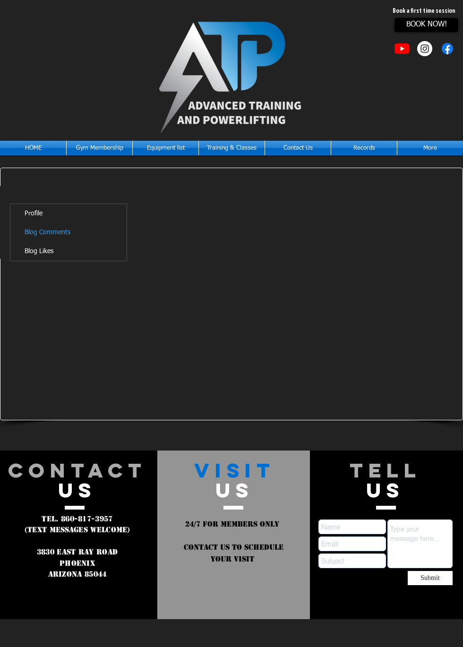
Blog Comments (47, 232)
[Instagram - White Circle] (424, 48)
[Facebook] (447, 48)
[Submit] (430, 578)
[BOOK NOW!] (426, 25)
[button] (232, 148)
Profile (34, 213)
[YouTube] (402, 48)
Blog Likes (39, 251)
